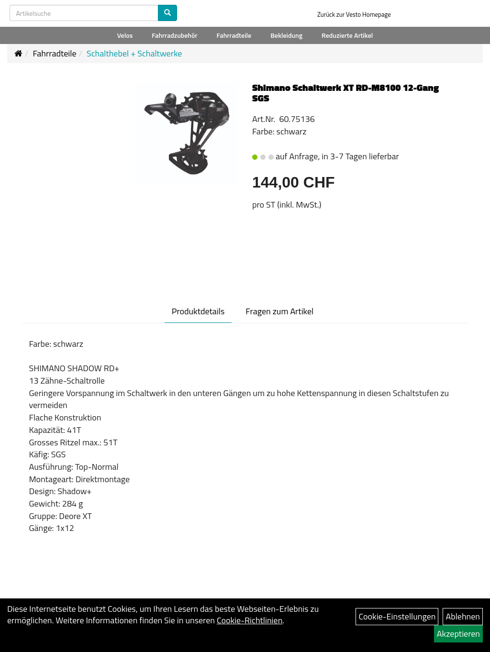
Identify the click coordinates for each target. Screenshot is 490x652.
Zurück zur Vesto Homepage (354, 14)
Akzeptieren (458, 633)
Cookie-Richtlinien (249, 620)
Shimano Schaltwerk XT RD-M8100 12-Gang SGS (345, 92)
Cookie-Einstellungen (396, 616)
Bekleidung (286, 35)
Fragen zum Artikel (279, 311)
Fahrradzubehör (174, 35)
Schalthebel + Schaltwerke (134, 53)
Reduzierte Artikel (347, 35)
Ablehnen (462, 616)
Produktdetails (198, 311)
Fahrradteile (234, 35)
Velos (125, 35)
